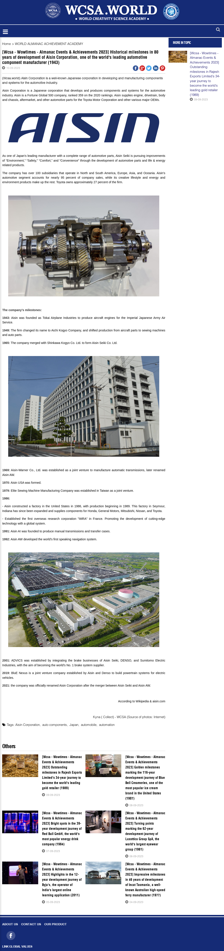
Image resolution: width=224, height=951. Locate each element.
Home (6, 44)
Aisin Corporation (27, 725)
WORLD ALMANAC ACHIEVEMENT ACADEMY (49, 44)
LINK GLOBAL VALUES (17, 946)
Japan (73, 725)
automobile (88, 725)
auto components (54, 725)
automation (107, 725)
